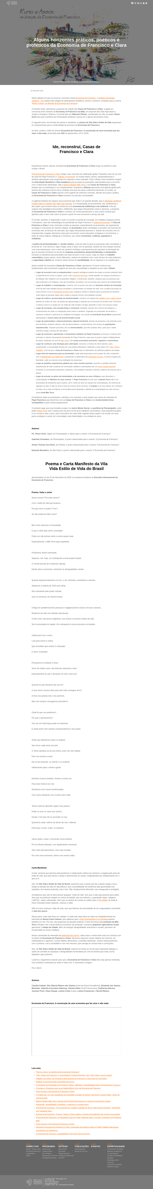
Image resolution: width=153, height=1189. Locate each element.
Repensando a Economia (50, 1155)
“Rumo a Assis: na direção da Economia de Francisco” (57, 1072)
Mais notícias (63, 1149)
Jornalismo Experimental (66, 1155)
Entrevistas (62, 1151)
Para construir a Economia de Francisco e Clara (55, 1092)
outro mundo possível (106, 367)
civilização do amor (95, 357)
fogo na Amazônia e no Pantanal (94, 919)
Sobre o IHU (32, 1146)
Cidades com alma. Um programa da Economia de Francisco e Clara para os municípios (71, 1079)
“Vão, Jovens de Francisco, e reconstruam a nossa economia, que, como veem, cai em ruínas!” (74, 1075)
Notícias (63, 1146)
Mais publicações (80, 1149)
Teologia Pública (47, 1151)
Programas (48, 1146)
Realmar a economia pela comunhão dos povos (55, 1082)
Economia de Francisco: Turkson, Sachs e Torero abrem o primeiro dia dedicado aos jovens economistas (78, 1114)
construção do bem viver (63, 292)
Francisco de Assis (79, 276)
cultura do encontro (102, 222)
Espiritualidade (116, 1146)
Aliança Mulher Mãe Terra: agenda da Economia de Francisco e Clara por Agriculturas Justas (73, 1101)
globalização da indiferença (52, 357)
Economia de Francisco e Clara (46, 174)
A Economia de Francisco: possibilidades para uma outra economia (63, 1134)
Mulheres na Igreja (113, 1166)
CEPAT (28, 1155)
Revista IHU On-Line (81, 1151)
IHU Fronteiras (46, 1153)
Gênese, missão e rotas (33, 1149)
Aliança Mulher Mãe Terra (74, 185)
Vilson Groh (42, 411)
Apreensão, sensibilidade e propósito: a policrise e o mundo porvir (62, 1105)
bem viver (65, 341)
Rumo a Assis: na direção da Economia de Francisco (54, 103)
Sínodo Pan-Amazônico (114, 1164)
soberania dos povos (70, 935)
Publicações (82, 1146)
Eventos (95, 1146)
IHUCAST (62, 1158)
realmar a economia (66, 177)
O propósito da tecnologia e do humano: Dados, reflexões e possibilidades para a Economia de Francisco (78, 1085)
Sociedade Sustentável (49, 1158)
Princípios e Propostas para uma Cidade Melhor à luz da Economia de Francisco (68, 1088)
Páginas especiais (64, 1153)
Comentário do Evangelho (115, 1149)
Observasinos (46, 1149)
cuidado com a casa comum (110, 298)
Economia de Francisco (86, 98)
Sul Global (102, 900)
